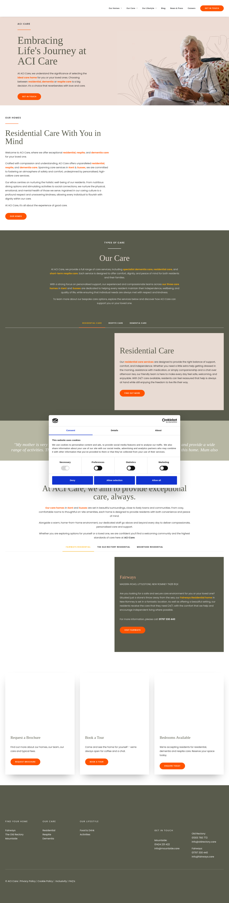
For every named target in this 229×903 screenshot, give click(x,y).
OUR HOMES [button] (16, 216)
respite (81, 152)
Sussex (77, 288)
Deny (72, 480)
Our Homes (115, 8)
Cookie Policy (45, 881)
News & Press (176, 8)
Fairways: (197, 848)
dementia (48, 81)
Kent (71, 167)
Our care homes (54, 508)
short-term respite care (64, 273)
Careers (192, 8)
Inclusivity (61, 881)
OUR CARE (49, 821)
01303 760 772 (200, 837)
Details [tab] (114, 430)
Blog (163, 8)
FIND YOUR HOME (16, 821)
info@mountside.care (166, 848)
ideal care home (27, 77)
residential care (163, 269)
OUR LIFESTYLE (89, 821)
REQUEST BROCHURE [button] (25, 762)
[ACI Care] (14, 8)
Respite (46, 834)
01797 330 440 (200, 852)
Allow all (156, 480)
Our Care (131, 8)
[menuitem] (116, 8)
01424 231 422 (162, 844)
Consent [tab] (70, 430)
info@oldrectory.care (204, 841)
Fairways (10, 830)
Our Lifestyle (149, 8)
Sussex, (81, 167)
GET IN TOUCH (163, 830)
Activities (85, 834)
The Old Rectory (14, 834)
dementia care (100, 152)
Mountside (11, 838)
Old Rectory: (199, 833)
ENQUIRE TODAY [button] (172, 766)
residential (34, 81)
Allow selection (114, 480)
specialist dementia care (137, 269)
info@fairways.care (203, 856)
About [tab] (158, 430)
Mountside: (160, 840)
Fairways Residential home (196, 597)
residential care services (139, 362)
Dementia (48, 838)
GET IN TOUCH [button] (29, 96)
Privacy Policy (28, 881)
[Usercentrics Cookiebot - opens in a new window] (164, 420)
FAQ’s (72, 881)
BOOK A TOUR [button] (97, 762)
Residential (48, 830)
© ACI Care (11, 881)
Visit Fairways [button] (132, 630)
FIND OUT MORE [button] (132, 393)
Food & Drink (87, 830)
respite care (64, 81)
